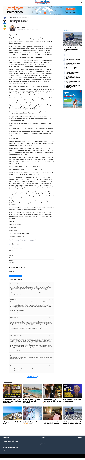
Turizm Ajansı (10, 458)
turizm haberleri (24, 240)
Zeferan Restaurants (31, 240)
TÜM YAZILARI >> (11, 271)
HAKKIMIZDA (6, 439)
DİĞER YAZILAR (15, 244)
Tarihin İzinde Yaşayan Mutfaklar (15, 248)
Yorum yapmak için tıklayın (15, 276)
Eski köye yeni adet (13, 257)
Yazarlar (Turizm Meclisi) (13, 17)
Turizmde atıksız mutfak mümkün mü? (17, 267)
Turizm (11, 240)
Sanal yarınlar (12, 262)
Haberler (4, 406)
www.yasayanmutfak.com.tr (16, 237)
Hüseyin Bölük (21, 28)
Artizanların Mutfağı (13, 253)
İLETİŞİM (80, 439)
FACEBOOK (6, 446)
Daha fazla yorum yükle (31, 378)
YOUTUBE (79, 446)
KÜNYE (43, 439)
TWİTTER (42, 446)
